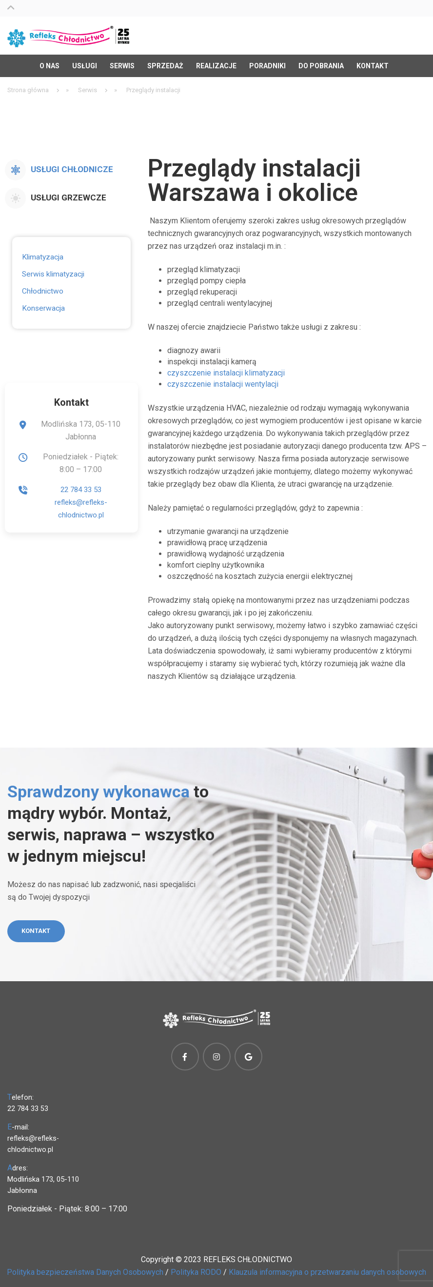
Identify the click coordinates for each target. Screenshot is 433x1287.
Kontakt (372, 62)
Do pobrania (321, 62)
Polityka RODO (196, 1270)
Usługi (84, 62)
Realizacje (216, 62)
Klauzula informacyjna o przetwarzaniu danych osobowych (327, 1270)
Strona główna (28, 86)
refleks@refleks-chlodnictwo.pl (33, 1142)
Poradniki (267, 62)
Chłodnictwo (42, 287)
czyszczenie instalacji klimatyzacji (226, 369)
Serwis (122, 62)
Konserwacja (42, 304)
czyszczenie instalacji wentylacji (222, 380)
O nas (49, 62)
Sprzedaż (165, 62)
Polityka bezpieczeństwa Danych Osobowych (85, 1270)
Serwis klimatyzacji (52, 270)
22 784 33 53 (80, 485)
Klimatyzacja (42, 253)
